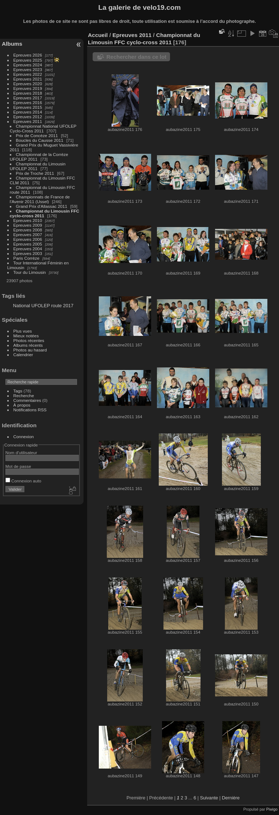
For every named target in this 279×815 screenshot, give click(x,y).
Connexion (23, 436)
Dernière (231, 797)
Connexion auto (23, 480)
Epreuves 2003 (27, 253)
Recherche (23, 395)
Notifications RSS (30, 409)
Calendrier (23, 354)
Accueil (98, 35)
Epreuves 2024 (27, 64)
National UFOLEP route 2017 (43, 305)
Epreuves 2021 (27, 79)
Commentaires (27, 400)
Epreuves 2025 (27, 60)
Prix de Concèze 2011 (37, 135)
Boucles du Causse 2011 (40, 140)
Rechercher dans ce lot (136, 57)
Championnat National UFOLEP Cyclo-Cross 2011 (43, 128)
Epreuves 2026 (27, 55)
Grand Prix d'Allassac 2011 (42, 206)
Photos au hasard (30, 349)
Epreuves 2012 (27, 116)
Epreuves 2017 (27, 97)
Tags (18, 390)
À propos (22, 405)
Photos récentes (28, 340)
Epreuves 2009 (27, 225)
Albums (12, 44)
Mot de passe (18, 466)
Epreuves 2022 (27, 74)
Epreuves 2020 (27, 83)
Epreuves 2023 (27, 69)
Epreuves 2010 (27, 220)
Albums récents (28, 345)
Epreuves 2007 (27, 234)
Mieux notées (26, 335)
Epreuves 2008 (27, 229)
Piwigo (272, 809)
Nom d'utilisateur (21, 452)
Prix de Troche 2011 (35, 173)
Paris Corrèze (26, 258)
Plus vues (22, 331)
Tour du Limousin (29, 272)
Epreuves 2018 (27, 93)
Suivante (209, 797)
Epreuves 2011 (27, 121)
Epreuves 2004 (27, 248)
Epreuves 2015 (27, 107)
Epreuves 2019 (27, 88)
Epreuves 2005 (27, 244)
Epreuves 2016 (27, 102)
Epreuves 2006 (27, 239)
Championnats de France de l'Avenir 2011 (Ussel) (40, 199)
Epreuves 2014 (27, 112)
